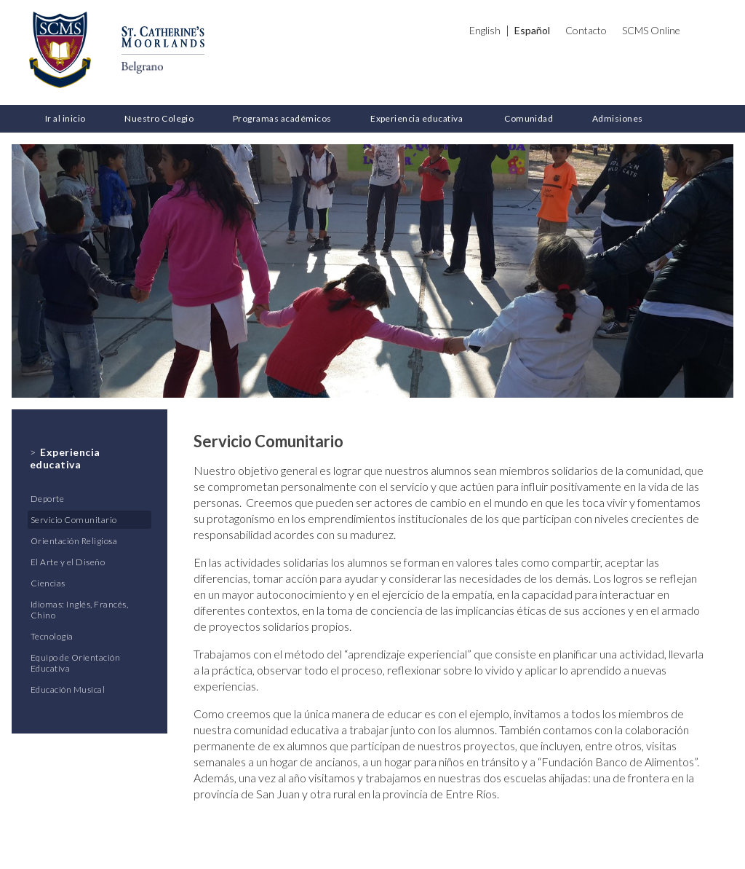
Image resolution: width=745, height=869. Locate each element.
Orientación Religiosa (74, 540)
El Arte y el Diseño (68, 562)
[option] (372, 271)
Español (532, 30)
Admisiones (617, 118)
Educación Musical (68, 689)
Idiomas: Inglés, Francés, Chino (79, 610)
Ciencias (48, 583)
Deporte (47, 498)
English (485, 30)
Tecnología (52, 636)
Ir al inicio (65, 118)
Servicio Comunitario (74, 519)
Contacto (586, 30)
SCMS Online (651, 30)
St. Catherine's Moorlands (60, 50)
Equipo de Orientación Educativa (75, 663)
